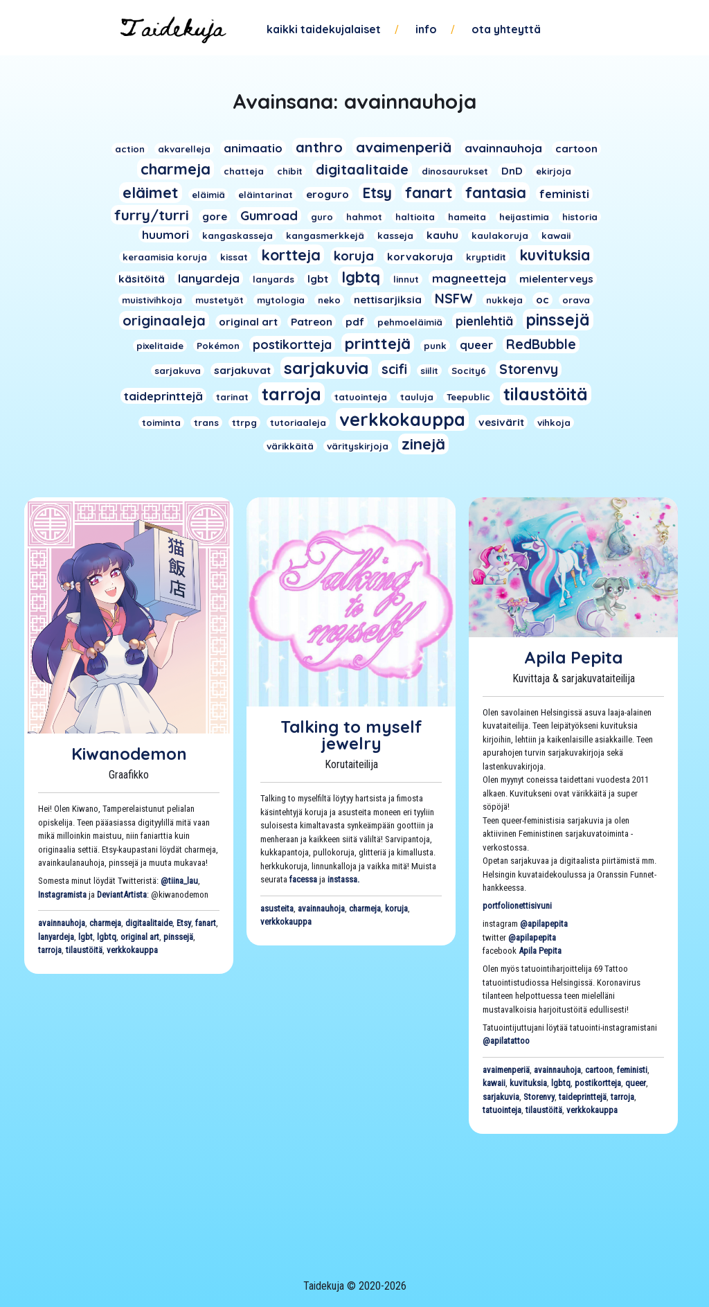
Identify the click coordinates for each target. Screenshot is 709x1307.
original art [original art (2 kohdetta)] (248, 321)
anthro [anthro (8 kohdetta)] (319, 147)
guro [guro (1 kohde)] (322, 216)
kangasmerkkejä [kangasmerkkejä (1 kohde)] (325, 235)
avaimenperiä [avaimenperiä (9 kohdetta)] (403, 147)
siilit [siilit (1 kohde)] (429, 370)
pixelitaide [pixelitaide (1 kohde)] (159, 345)
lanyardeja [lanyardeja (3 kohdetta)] (209, 278)
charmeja (105, 923)
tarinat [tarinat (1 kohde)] (232, 396)
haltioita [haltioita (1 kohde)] (415, 216)
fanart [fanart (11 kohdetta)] (428, 192)
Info (426, 29)
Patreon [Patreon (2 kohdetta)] (311, 321)
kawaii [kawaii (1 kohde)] (556, 235)
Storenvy (539, 1097)
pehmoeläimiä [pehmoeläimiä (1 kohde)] (409, 322)
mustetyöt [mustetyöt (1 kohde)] (219, 299)
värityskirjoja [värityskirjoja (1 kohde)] (357, 446)
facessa (303, 879)
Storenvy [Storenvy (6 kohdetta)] (528, 369)
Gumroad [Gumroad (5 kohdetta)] (269, 216)
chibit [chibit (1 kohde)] (290, 171)
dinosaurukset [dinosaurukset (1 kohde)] (455, 171)
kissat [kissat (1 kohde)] (234, 257)
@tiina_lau (179, 880)
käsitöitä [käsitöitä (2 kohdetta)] (141, 278)
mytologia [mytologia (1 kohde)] (281, 299)
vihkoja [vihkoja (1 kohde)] (554, 422)
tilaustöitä (84, 950)
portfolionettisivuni (517, 905)
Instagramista (62, 894)
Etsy (184, 923)
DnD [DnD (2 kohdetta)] (512, 170)
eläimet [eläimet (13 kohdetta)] (151, 192)
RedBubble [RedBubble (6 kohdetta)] (541, 344)
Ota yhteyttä (506, 29)
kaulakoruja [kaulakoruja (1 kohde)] (500, 235)
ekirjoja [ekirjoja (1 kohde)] (553, 171)
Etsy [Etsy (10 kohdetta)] (377, 193)
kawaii (494, 1083)
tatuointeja (502, 1110)
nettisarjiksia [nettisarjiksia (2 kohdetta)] (388, 299)
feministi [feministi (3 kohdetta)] (564, 193)
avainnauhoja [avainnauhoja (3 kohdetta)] (503, 148)
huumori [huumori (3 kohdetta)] (165, 234)
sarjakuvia (501, 1097)
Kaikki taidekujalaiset (324, 29)
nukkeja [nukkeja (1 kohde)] (504, 299)
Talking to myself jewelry (351, 735)
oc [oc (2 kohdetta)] (542, 299)
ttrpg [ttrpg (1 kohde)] (244, 422)
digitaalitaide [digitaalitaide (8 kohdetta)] (362, 169)
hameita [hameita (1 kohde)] (467, 216)
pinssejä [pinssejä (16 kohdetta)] (558, 320)
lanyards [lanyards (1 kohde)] (273, 279)
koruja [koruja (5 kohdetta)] (354, 256)
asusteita (277, 908)
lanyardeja (56, 937)
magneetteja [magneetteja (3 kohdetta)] (469, 278)
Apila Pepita (573, 657)
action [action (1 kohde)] (130, 148)
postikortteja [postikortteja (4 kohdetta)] (292, 344)
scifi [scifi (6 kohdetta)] (394, 369)
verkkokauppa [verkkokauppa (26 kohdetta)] (402, 419)
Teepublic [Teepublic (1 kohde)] (468, 396)
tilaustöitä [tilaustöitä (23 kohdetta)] (545, 393)
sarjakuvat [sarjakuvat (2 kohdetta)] (242, 370)
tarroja (50, 950)
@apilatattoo (506, 1040)
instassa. (343, 879)
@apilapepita (544, 923)
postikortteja (598, 1083)
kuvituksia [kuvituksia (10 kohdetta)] (554, 255)
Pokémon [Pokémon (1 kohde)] (218, 345)
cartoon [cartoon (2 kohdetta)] (576, 148)
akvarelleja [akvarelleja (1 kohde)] (184, 148)
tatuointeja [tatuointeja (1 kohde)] (360, 396)
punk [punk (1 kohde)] (435, 345)
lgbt (85, 937)
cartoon (599, 1070)
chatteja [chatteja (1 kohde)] (244, 171)
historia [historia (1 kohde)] (580, 216)
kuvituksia (528, 1083)
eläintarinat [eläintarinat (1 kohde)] (265, 194)
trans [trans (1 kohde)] (206, 422)
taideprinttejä (583, 1097)
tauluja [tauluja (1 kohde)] (416, 396)
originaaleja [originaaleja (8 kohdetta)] (164, 320)
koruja (396, 908)
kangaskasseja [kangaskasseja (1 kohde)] (237, 235)
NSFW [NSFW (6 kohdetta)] (454, 298)
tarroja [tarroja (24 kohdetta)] (291, 393)
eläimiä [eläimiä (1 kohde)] (208, 194)
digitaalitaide (148, 923)
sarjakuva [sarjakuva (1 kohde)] (177, 370)
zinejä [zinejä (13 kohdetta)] (423, 444)
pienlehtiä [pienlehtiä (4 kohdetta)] (484, 320)
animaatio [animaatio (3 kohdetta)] (253, 148)
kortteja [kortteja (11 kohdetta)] (291, 254)
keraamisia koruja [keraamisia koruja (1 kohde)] (165, 257)
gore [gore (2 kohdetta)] (214, 216)
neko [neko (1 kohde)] (329, 299)
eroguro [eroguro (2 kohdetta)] (327, 194)
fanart (205, 923)
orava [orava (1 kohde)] (576, 299)
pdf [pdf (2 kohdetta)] (354, 321)
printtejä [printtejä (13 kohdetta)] (378, 343)
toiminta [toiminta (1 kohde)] (161, 422)
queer (635, 1083)
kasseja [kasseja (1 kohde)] (395, 235)
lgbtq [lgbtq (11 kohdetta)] (360, 276)
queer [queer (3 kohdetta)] (476, 344)
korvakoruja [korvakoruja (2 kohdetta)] (420, 256)
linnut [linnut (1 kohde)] (406, 279)
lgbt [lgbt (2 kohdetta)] (317, 278)
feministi (632, 1070)
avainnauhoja (61, 923)
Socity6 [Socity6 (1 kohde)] (468, 370)
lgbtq (106, 937)
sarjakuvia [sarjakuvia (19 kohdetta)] (326, 367)
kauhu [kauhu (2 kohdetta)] (442, 235)
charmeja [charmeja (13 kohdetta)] (175, 169)
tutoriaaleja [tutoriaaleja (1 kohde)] (298, 422)
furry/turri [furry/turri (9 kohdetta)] (151, 215)
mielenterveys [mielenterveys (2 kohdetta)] (556, 278)
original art (139, 937)
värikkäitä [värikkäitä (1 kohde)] (290, 446)
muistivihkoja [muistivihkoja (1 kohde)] (152, 299)
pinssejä (178, 937)
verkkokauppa (132, 950)
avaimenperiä (506, 1070)
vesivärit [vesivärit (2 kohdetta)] (501, 422)
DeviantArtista (122, 894)
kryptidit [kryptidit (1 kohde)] (486, 257)
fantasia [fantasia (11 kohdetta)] (495, 192)
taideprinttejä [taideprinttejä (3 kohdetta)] (163, 396)
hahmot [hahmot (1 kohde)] (364, 216)
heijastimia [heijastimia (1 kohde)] (524, 216)
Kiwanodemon (129, 753)
